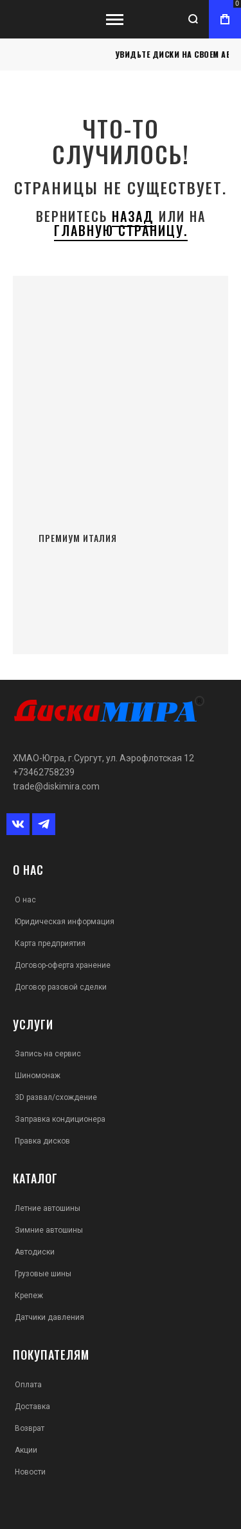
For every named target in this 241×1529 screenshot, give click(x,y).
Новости (30, 1471)
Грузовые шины (43, 1273)
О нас (25, 899)
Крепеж (29, 1295)
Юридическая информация (64, 921)
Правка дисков (42, 1140)
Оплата (28, 1384)
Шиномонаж (37, 1075)
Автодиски (35, 1251)
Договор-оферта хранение (63, 965)
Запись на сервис (48, 1053)
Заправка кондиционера (60, 1119)
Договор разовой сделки (61, 987)
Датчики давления (49, 1317)
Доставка (32, 1406)
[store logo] (48, 19)
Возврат (29, 1428)
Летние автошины (47, 1208)
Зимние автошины (49, 1230)
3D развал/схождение (56, 1097)
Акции (26, 1450)
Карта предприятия (50, 943)
